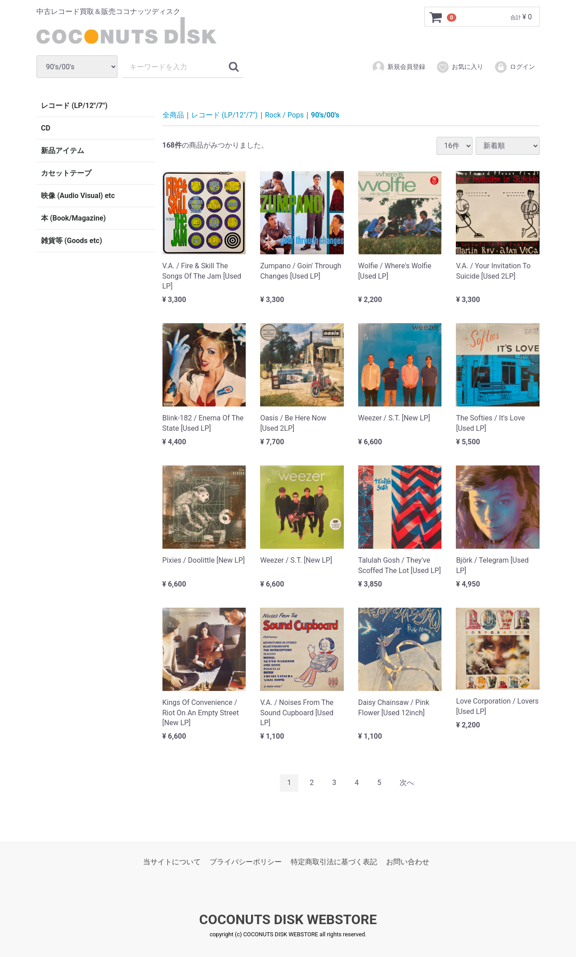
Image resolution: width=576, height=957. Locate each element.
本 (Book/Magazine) (73, 218)
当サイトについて (172, 861)
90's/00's (325, 115)
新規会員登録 (398, 67)
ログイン (514, 67)
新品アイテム (62, 150)
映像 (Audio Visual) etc (78, 195)
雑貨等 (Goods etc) (71, 240)
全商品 (173, 115)
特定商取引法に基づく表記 (334, 861)
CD (45, 128)
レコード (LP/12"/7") (74, 105)
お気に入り (459, 67)
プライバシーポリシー (246, 861)
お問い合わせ (407, 861)
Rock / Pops (284, 115)
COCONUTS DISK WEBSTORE (288, 919)
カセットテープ (66, 173)
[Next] (406, 782)
